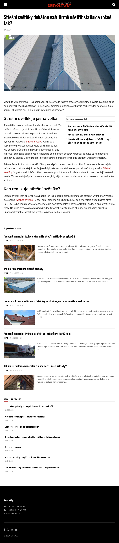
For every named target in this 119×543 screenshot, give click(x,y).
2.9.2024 (7, 29)
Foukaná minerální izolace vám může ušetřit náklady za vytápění (90, 128)
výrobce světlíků (24, 199)
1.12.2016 (9, 420)
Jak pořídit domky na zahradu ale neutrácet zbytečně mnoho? (32, 467)
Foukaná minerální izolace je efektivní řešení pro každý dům (37, 334)
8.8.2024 (14, 371)
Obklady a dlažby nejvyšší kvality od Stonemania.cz (27, 457)
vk (7, 241)
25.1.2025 (14, 306)
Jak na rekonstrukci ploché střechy (86, 134)
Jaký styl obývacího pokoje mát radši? (22, 426)
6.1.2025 (14, 338)
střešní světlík (33, 141)
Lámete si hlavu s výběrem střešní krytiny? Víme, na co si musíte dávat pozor (89, 140)
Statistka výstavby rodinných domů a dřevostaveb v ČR (29, 406)
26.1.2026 (14, 241)
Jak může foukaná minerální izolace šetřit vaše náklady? (35, 366)
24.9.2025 (14, 273)
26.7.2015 (9, 410)
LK (7, 273)
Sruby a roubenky (13, 447)
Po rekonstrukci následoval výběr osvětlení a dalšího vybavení (32, 436)
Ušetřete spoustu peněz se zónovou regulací (25, 416)
